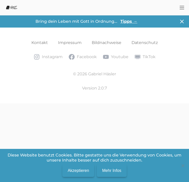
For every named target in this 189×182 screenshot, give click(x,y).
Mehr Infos (111, 170)
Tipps (128, 21)
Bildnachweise (106, 42)
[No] (182, 165)
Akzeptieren (78, 170)
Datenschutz (144, 42)
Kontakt (39, 42)
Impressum (70, 42)
